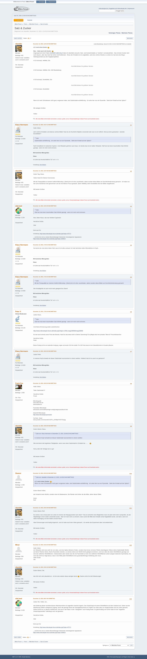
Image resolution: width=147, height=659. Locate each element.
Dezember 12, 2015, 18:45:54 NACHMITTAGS (44, 383)
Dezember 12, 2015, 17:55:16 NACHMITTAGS (44, 311)
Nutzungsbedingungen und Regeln (118, 656)
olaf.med (18, 206)
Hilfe (108, 656)
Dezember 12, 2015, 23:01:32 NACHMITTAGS (44, 567)
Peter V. (18, 311)
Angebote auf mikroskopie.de (118, 8)
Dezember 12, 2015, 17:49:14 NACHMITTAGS (44, 244)
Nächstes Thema (127, 33)
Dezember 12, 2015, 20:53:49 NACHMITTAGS (44, 507)
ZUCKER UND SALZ (56, 53)
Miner (17, 545)
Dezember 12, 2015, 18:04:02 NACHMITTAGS (44, 351)
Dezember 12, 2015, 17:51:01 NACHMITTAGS (44, 276)
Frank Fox (19, 383)
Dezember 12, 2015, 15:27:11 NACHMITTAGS (44, 124)
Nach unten (18, 38)
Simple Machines (26, 656)
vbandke (18, 44)
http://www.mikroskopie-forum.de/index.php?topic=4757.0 (55, 233)
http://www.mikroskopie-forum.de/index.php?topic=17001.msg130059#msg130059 (58, 331)
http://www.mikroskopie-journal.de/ (42, 414)
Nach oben (17, 637)
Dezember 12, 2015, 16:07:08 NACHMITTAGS (44, 170)
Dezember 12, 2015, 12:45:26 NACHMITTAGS (44, 43)
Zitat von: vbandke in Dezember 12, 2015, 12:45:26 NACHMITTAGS (55, 477)
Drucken (130, 38)
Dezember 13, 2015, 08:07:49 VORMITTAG (44, 598)
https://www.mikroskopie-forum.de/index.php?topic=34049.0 (49, 239)
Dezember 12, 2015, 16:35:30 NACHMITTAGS (44, 206)
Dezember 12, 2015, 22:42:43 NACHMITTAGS (44, 544)
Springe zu (105, 645)
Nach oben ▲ (131, 656)
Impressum (131, 8)
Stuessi (18, 473)
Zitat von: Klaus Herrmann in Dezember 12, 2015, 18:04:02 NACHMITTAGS (57, 433)
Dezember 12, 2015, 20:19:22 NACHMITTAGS (44, 473)
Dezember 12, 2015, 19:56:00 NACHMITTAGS (44, 425)
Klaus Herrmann (21, 125)
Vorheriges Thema (114, 33)
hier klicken (43, 165)
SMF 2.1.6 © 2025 (16, 656)
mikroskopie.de (103, 8)
